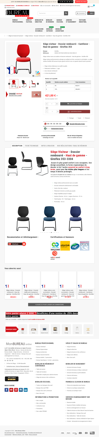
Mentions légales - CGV (18, 434)
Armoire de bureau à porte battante (76, 372)
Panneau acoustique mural (74, 390)
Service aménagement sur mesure (76, 407)
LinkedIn (26, 390)
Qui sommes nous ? (10, 432)
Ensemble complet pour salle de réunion (47, 374)
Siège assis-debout (72, 354)
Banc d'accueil (71, 357)
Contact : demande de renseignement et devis (79, 421)
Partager (71, 118)
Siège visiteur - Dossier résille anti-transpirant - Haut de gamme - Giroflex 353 (31, 293)
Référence (46, 53)
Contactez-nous (10, 7)
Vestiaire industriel (72, 378)
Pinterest (86, 118)
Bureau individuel (41, 346)
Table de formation (41, 372)
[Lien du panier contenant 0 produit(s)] (91, 13)
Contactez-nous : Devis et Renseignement (18, 366)
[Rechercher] (53, 13)
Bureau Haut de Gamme (42, 354)
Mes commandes (41, 403)
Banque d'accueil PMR (42, 388)
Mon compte (39, 400)
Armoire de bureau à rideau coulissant (77, 370)
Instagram (21, 390)
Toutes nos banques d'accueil (44, 385)
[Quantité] (52, 103)
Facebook (6, 390)
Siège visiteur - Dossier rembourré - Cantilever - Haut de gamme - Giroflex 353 (86, 293)
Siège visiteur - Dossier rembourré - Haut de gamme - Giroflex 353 (13, 292)
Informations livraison (21, 432)
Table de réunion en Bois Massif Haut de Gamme (80, 410)
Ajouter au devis (74, 112)
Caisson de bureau (72, 375)
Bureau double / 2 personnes (44, 357)
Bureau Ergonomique (42, 349)
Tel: (65, 1)
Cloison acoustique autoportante (75, 388)
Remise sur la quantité (51, 78)
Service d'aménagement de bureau (70, 5)
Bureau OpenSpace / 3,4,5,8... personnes (47, 360)
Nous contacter (33, 434)
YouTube (11, 390)
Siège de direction (72, 349)
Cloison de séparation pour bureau (76, 385)
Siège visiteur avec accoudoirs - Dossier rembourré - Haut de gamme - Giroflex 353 (67, 293)
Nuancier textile (71, 402)
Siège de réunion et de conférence (76, 352)
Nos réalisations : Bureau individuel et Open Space (80, 418)
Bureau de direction (41, 352)
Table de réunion (41, 369)
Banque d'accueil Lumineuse (44, 390)
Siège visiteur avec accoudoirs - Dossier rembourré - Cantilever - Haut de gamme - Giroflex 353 (49, 294)
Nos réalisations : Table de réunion (76, 416)
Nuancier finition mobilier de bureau (76, 405)
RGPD (26, 434)
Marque (45, 51)
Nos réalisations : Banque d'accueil (76, 413)
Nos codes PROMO (41, 411)
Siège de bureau (71, 346)
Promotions (39, 408)
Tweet (78, 118)
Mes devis (55, 5)
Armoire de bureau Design (74, 367)
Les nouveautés (45, 5)
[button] (56, 232)
